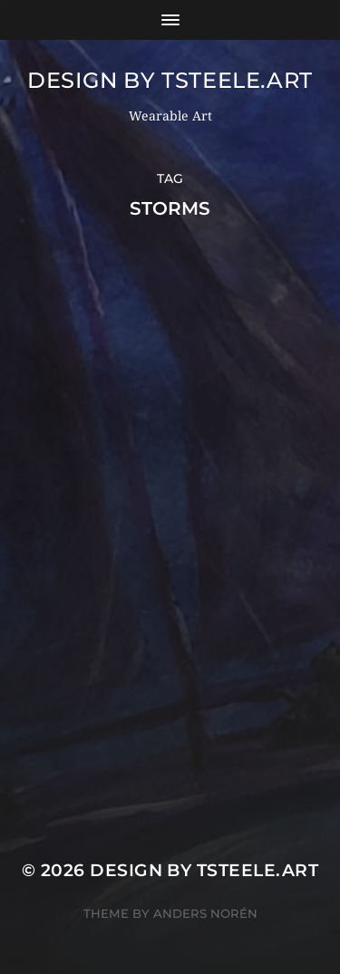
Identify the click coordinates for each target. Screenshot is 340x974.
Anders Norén (205, 913)
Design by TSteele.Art (170, 80)
